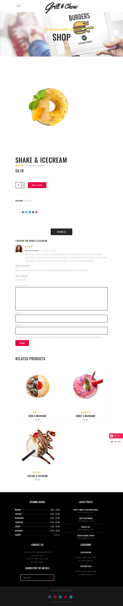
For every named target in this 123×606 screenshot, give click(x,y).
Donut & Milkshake (85, 416)
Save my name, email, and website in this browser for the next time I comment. (59, 337)
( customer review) (35, 165)
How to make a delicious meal (85, 509)
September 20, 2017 (85, 512)
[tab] (61, 231)
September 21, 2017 (86, 521)
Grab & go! (85, 527)
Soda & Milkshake (37, 416)
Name (19, 313)
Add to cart (37, 185)
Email (19, 325)
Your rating (21, 276)
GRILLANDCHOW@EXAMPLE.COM (37, 552)
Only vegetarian (85, 518)
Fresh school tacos (85, 535)
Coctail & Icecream (37, 476)
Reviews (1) (61, 231)
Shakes (28, 201)
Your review (22, 285)
